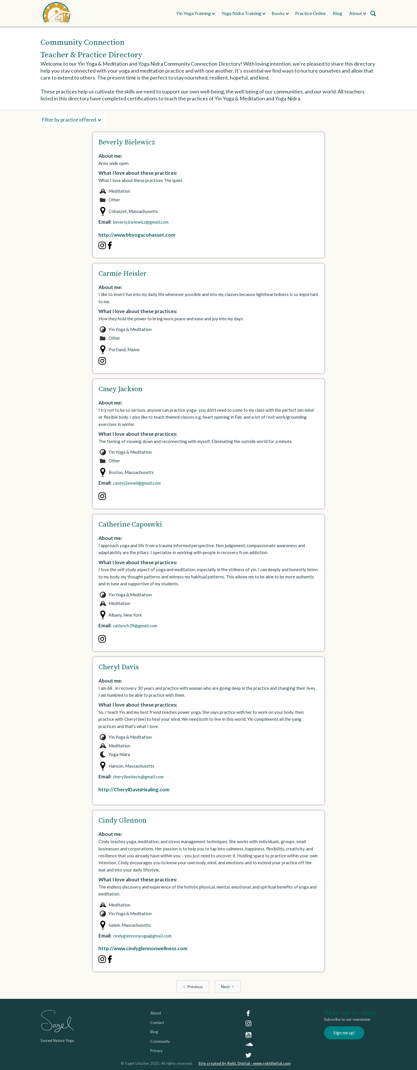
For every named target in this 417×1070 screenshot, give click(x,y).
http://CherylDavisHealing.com (133, 789)
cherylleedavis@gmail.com (138, 776)
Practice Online (310, 13)
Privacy (156, 1050)
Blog (337, 13)
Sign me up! (344, 1032)
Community (160, 1041)
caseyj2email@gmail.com (137, 483)
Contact (157, 1022)
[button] (193, 13)
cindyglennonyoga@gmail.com (142, 935)
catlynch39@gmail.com (135, 625)
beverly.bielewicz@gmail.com (141, 222)
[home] (105, 13)
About (155, 1013)
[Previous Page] (192, 986)
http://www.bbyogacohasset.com (136, 235)
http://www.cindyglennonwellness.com (142, 948)
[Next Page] (228, 986)
